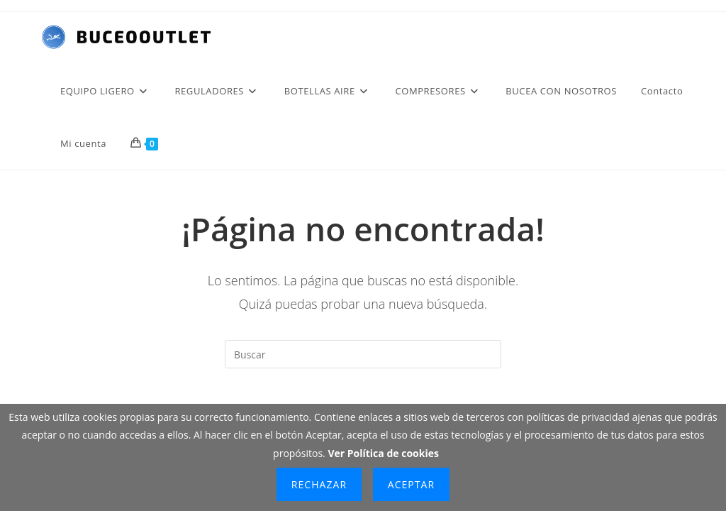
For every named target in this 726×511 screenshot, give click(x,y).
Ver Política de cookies (383, 453)
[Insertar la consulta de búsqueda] (363, 354)
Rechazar (319, 484)
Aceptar (411, 484)
